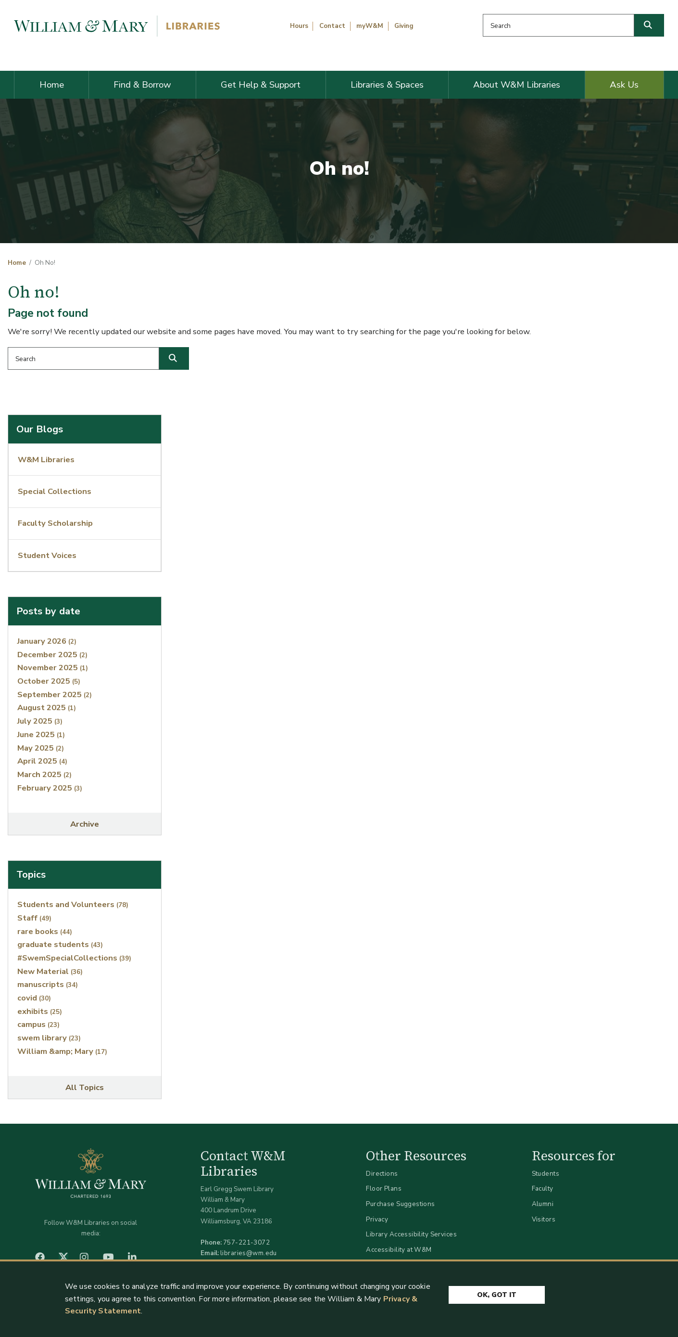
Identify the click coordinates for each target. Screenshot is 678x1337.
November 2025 (52, 667)
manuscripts (47, 984)
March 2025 (44, 774)
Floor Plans (384, 1188)
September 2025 (54, 694)
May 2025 (40, 747)
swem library (49, 1037)
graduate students (60, 944)
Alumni (543, 1203)
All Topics (84, 1087)
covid (34, 997)
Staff (34, 917)
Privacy (377, 1219)
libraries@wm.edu (248, 1253)
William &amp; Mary (62, 1051)
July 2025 (40, 721)
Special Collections (54, 491)
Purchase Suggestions (400, 1203)
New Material (50, 971)
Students (545, 1173)
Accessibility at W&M (398, 1249)
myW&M (369, 26)
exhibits (39, 1011)
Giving (404, 26)
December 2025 (52, 654)
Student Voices (47, 555)
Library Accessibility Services (411, 1234)
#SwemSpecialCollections (74, 957)
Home (51, 84)
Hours (299, 26)
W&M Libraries (46, 459)
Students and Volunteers (72, 904)
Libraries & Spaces (387, 84)
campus (38, 1024)
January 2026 (46, 641)
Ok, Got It (496, 1294)
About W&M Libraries (516, 84)
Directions (382, 1173)
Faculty (542, 1188)
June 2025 (41, 734)
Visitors (543, 1219)
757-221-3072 (246, 1242)
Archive (84, 824)
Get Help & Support (261, 84)
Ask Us (624, 84)
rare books (44, 931)
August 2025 (46, 707)
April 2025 (42, 760)
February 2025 (49, 787)
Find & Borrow (142, 84)
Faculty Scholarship (55, 523)
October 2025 (48, 681)
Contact (332, 26)
